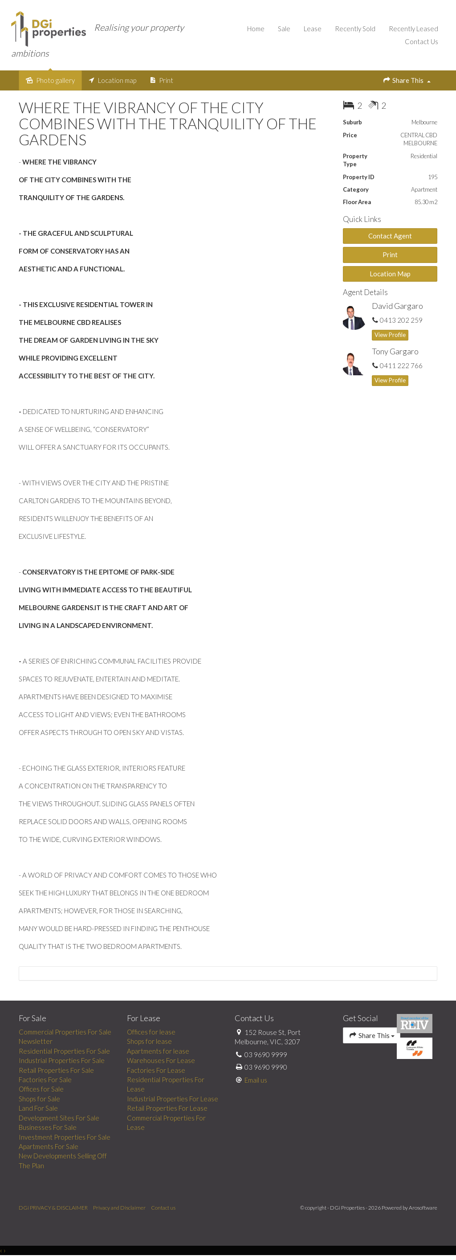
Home (256, 29)
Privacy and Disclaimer (119, 1208)
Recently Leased (413, 29)
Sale (284, 29)
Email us (255, 1080)
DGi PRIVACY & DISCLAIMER (53, 1208)
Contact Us (421, 41)
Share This (407, 80)
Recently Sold (355, 29)
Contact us (163, 1208)
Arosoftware (423, 1208)
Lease (313, 29)
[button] (390, 255)
